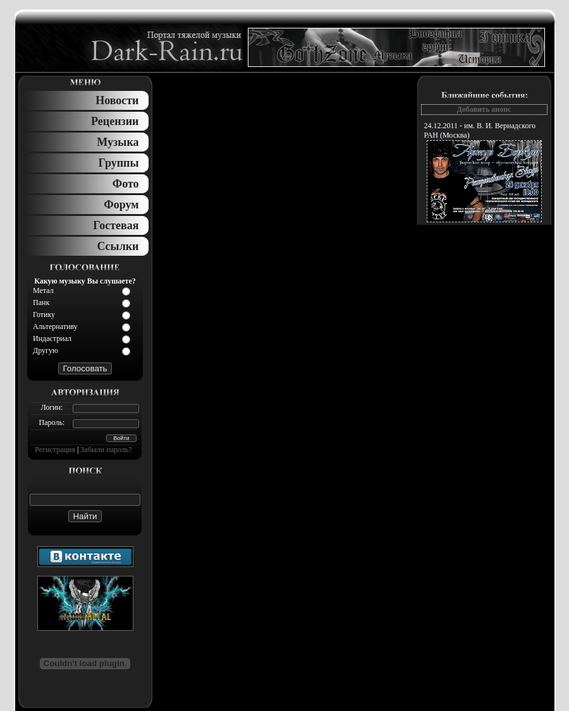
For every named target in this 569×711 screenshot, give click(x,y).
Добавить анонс (483, 109)
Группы (119, 163)
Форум (121, 204)
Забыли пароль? (106, 449)
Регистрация (55, 449)
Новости (116, 100)
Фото (126, 183)
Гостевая (115, 225)
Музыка (117, 142)
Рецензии (114, 121)
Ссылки (117, 246)
